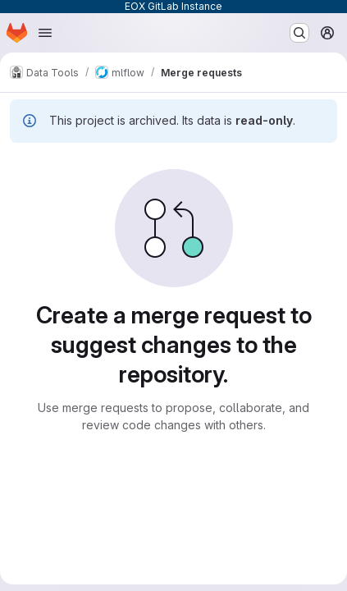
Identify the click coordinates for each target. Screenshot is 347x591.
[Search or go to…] (299, 33)
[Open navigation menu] (45, 33)
